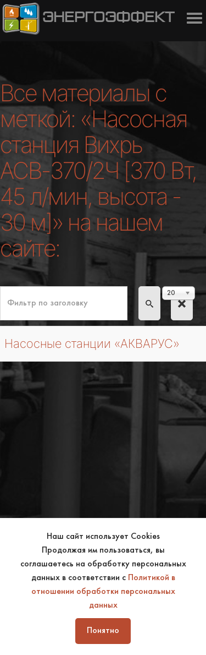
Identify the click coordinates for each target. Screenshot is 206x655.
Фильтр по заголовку (0, 286)
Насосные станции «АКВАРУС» (92, 343)
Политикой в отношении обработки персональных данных (103, 592)
